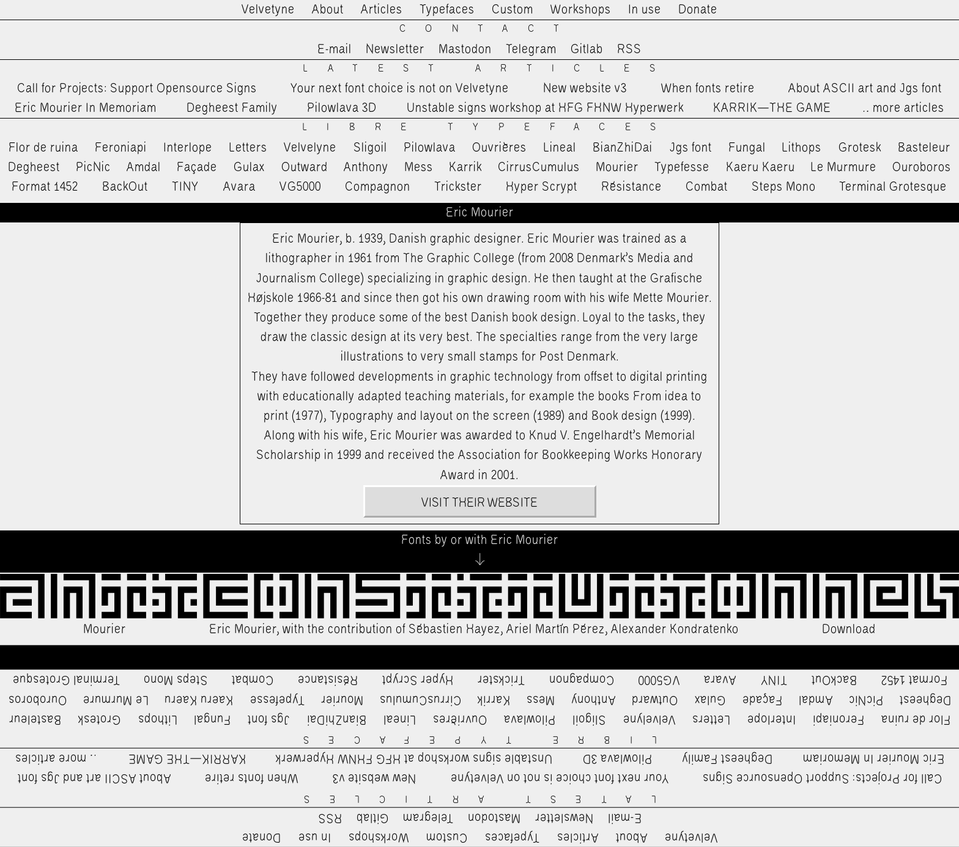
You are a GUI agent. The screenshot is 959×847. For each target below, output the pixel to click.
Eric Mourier (242, 629)
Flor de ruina (43, 148)
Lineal (560, 148)
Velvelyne (310, 148)
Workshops (580, 10)
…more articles (902, 108)
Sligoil (370, 148)
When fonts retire (708, 88)
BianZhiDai (623, 148)
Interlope (187, 148)
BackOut (125, 187)
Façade (197, 167)
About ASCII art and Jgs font (865, 88)
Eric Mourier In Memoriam (86, 108)
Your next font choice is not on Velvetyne (400, 88)
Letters (248, 148)
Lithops (801, 148)
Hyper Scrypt (541, 187)
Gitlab (587, 49)
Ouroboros (921, 167)
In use (644, 10)
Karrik (465, 167)
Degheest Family (232, 108)
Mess (418, 167)
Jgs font (691, 148)
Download (849, 629)
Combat (707, 187)
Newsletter (395, 49)
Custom (512, 10)
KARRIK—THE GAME (772, 108)
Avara (239, 187)
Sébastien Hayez (454, 629)
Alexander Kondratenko (675, 629)
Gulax (249, 167)
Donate (697, 10)
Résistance (631, 187)
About (328, 10)
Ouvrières (499, 148)
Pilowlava (430, 148)
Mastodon (465, 49)
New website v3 (585, 88)
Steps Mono (784, 187)
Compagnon (377, 187)
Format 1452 (45, 187)
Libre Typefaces (489, 127)
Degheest (34, 167)
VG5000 (300, 187)
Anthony (366, 167)
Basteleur (924, 148)
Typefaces (447, 10)
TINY (185, 187)
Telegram (531, 49)
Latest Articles (488, 68)
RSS (629, 49)
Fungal (747, 148)
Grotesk (860, 148)
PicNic (93, 167)
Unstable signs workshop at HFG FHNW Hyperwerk (545, 108)
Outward (304, 167)
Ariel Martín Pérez (555, 629)
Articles (381, 10)
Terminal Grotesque (893, 187)
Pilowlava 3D (342, 108)
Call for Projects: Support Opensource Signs (137, 88)
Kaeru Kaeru (760, 167)
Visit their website (479, 503)
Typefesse (681, 167)
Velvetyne (268, 10)
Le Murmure (843, 167)
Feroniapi (121, 148)
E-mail (334, 49)
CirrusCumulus (539, 167)
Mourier (617, 167)
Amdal (144, 167)
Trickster (458, 187)
